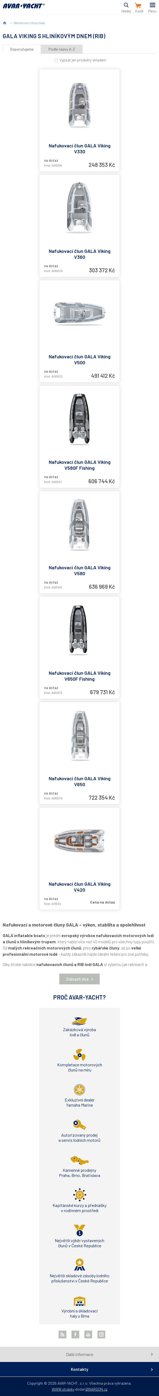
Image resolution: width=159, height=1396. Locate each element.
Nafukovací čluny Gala (29, 23)
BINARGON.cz (96, 1389)
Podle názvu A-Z (62, 49)
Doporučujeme (21, 49)
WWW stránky (63, 1389)
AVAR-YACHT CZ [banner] (24, 9)
